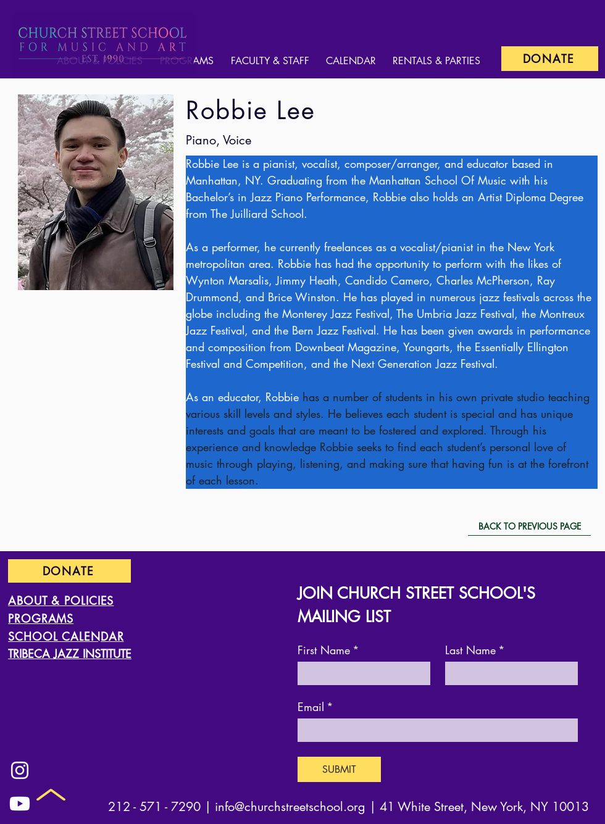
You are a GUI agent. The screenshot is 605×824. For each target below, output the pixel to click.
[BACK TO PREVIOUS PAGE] (529, 526)
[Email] (434, 729)
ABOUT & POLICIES (61, 600)
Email (315, 707)
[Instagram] (19, 770)
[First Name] (360, 673)
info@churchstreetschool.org (290, 807)
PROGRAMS (40, 618)
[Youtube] (19, 803)
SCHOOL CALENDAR (66, 636)
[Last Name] (507, 673)
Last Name (475, 650)
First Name (328, 650)
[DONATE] (549, 58)
